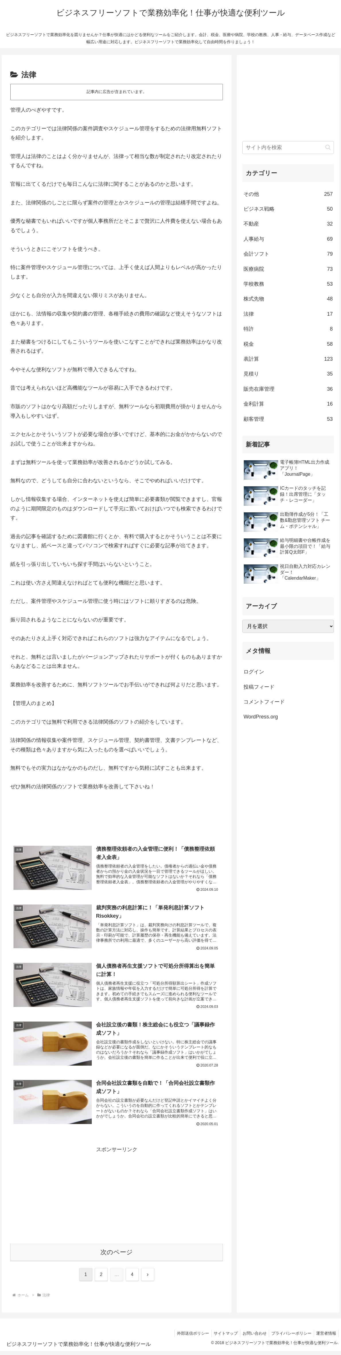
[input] (288, 147)
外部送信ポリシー (187, 1337)
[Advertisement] (116, 820)
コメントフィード (264, 702)
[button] (328, 147)
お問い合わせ (251, 1337)
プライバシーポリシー (289, 1337)
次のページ (116, 1255)
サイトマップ (221, 1337)
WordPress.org (260, 717)
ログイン (253, 672)
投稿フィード (258, 687)
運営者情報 (325, 1337)
